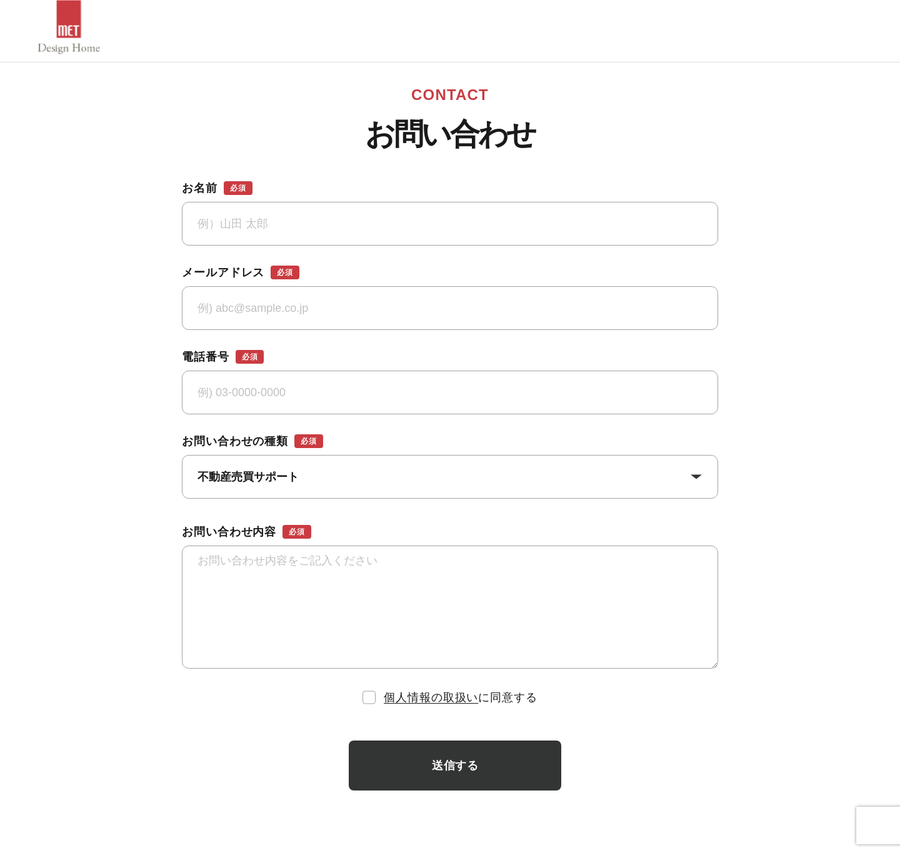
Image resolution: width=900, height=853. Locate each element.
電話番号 (223, 357)
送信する (455, 765)
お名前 (217, 188)
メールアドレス (240, 272)
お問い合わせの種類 (252, 441)
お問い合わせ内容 (246, 532)
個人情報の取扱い (431, 697)
